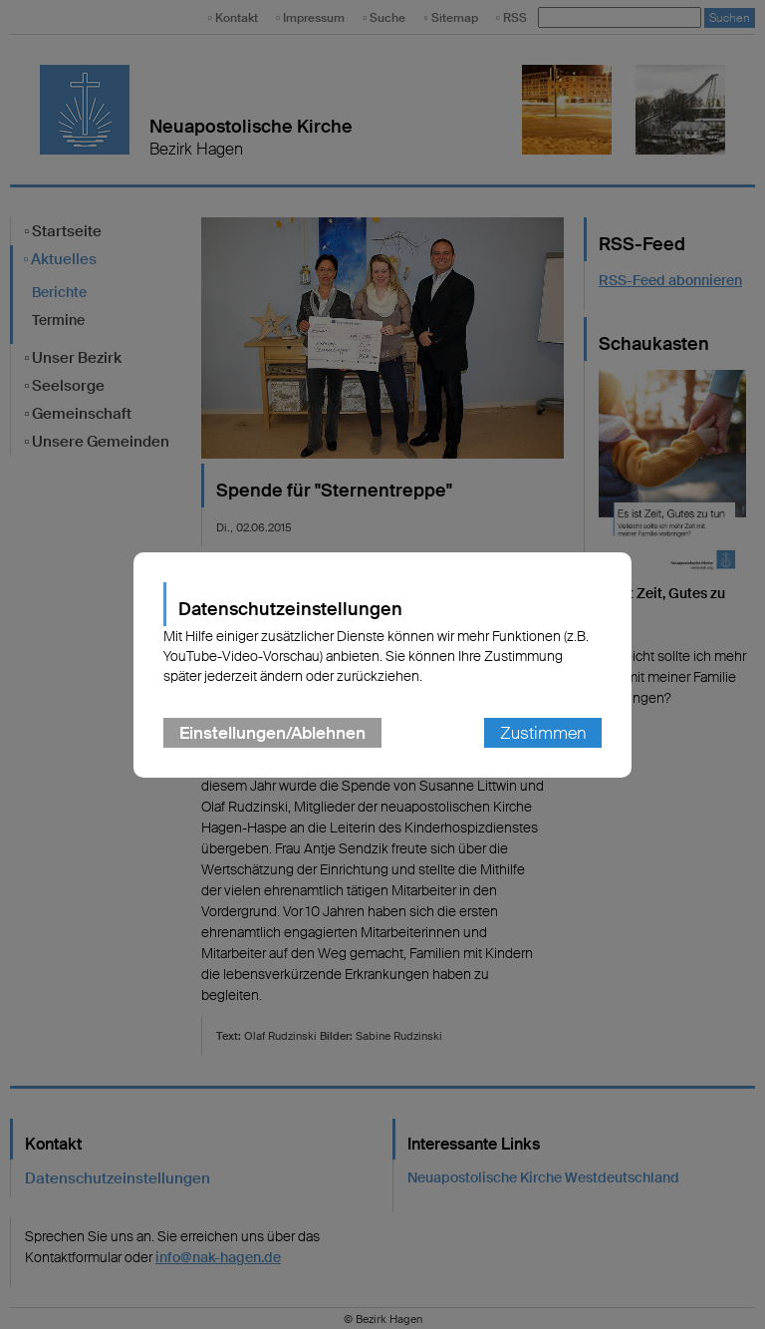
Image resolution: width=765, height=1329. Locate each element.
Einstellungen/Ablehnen (272, 733)
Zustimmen (543, 733)
